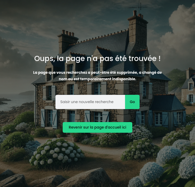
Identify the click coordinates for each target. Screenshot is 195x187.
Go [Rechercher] (132, 101)
